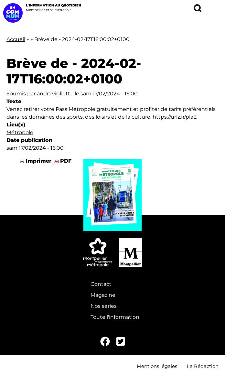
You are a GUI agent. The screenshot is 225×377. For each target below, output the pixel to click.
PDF (65, 161)
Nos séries (104, 306)
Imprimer (38, 161)
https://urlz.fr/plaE (175, 117)
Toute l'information (115, 317)
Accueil (15, 39)
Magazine (103, 295)
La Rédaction (203, 366)
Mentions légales (157, 366)
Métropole (19, 132)
